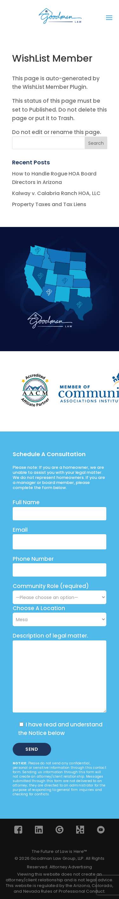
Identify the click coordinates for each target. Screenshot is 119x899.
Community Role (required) (59, 591)
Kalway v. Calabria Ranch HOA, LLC (56, 193)
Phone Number (33, 559)
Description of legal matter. (50, 635)
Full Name (26, 502)
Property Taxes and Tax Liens (49, 204)
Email (20, 530)
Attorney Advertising (71, 867)
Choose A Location (39, 608)
